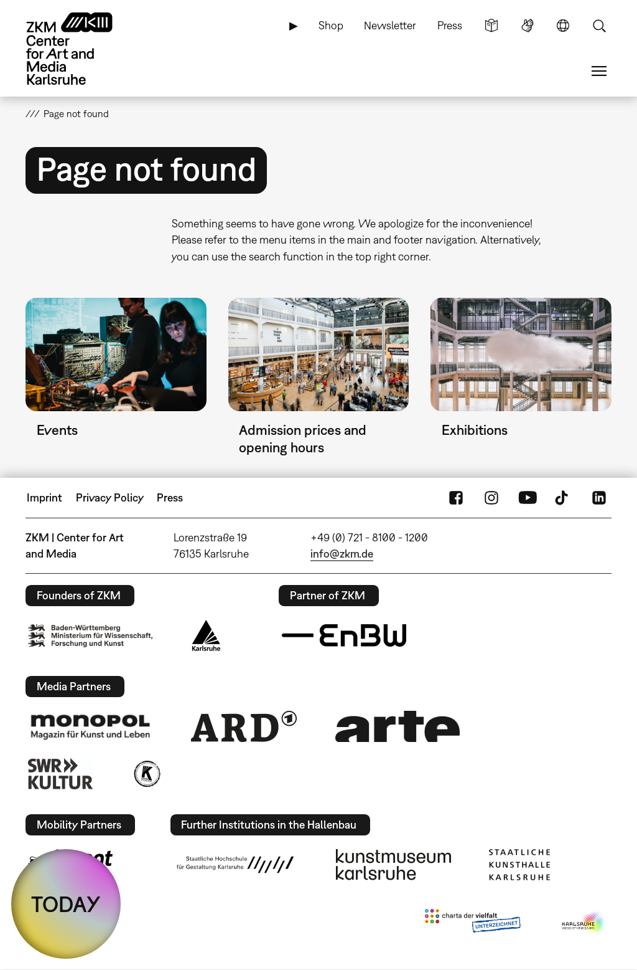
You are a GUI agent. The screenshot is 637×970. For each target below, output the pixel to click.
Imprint (44, 497)
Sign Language (527, 25)
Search (599, 25)
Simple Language (491, 25)
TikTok (563, 497)
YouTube (527, 497)
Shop (330, 25)
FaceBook (456, 497)
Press (449, 25)
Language (563, 25)
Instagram (491, 497)
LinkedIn (599, 497)
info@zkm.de (341, 553)
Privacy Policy (110, 497)
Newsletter (390, 25)
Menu (599, 71)
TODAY (66, 904)
